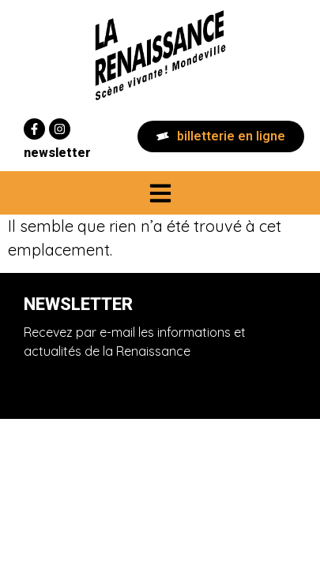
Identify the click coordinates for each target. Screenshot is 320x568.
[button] (160, 193)
